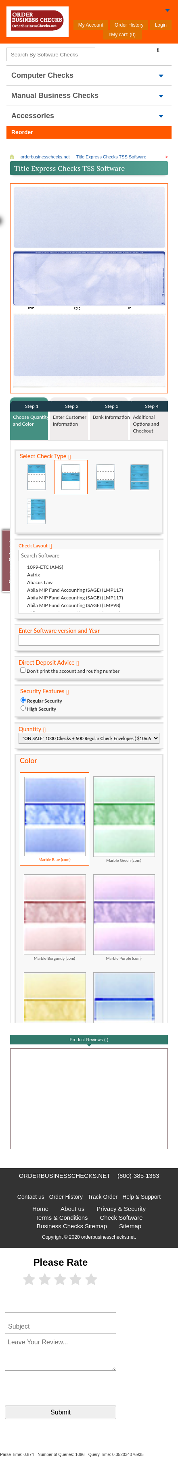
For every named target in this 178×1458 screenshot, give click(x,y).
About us (72, 1208)
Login (161, 25)
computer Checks (42, 75)
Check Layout (33, 546)
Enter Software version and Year (59, 630)
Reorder (22, 132)
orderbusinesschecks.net (65, 1175)
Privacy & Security (121, 1208)
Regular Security (44, 701)
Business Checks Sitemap (72, 1226)
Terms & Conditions (62, 1217)
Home (40, 1208)
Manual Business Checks (54, 96)
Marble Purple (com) (124, 917)
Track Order (102, 1197)
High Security (41, 709)
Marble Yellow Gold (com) (55, 1015)
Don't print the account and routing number (73, 671)
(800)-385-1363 (138, 1175)
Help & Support (141, 1197)
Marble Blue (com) (55, 819)
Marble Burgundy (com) (55, 917)
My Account (90, 25)
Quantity (30, 729)
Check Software (121, 1217)
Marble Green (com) (124, 819)
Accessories (32, 116)
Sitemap (130, 1226)
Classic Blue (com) (124, 1015)
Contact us (30, 1197)
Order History (129, 25)
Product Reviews (89, 1039)
